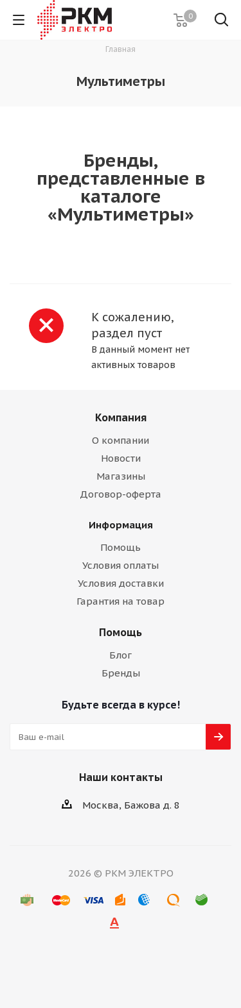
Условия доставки (121, 583)
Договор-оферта (120, 494)
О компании (120, 440)
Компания (121, 417)
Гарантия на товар (120, 601)
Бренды (121, 673)
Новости (121, 458)
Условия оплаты (120, 565)
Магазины (120, 476)
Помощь (120, 547)
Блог (120, 655)
